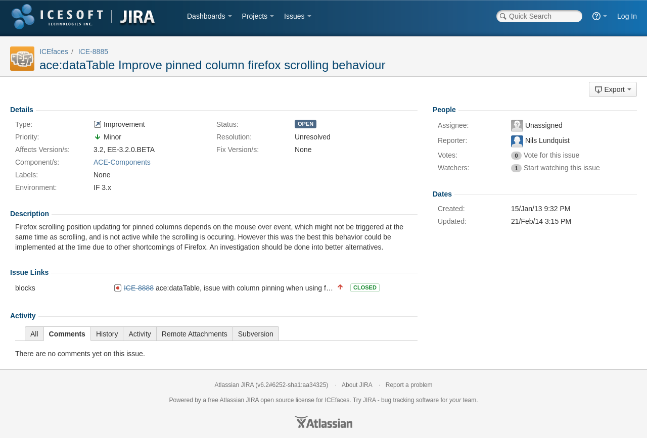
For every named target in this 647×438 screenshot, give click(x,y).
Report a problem (409, 384)
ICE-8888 (139, 288)
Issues (294, 16)
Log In (627, 16)
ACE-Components (122, 162)
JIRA (252, 400)
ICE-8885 (93, 51)
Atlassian (323, 422)
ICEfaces (53, 51)
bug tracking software (410, 400)
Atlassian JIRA (234, 384)
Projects (255, 16)
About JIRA (357, 384)
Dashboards (206, 16)
